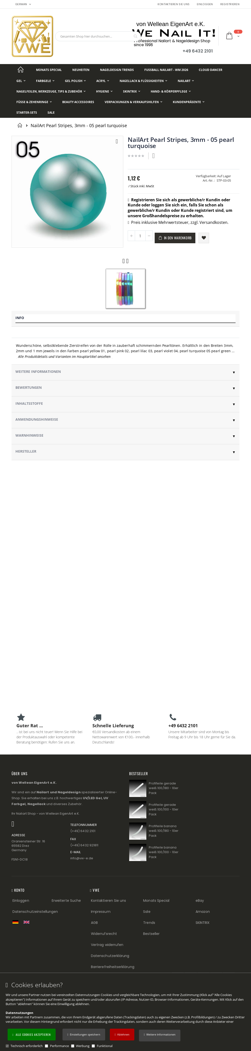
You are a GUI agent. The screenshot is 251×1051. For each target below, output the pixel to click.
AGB (94, 922)
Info (19, 317)
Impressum (101, 911)
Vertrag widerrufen (107, 944)
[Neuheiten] (80, 70)
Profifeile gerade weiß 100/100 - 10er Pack (163, 809)
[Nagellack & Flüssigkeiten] (143, 81)
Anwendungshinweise (36, 419)
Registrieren (229, 4)
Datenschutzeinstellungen (35, 911)
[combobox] (98, 36)
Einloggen (205, 4)
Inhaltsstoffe (29, 403)
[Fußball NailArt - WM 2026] (166, 70)
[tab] (125, 319)
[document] (126, 1015)
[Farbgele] (45, 81)
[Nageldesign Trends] (117, 70)
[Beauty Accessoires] (78, 102)
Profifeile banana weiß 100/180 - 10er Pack (163, 831)
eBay (200, 900)
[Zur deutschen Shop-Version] (17, 922)
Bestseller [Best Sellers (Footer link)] (151, 933)
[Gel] (21, 81)
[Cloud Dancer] (210, 70)
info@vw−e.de (81, 858)
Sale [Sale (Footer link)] (146, 911)
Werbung (82, 1046)
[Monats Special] (49, 70)
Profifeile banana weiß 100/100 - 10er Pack (163, 852)
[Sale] (51, 112)
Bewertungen (28, 387)
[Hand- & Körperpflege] (171, 91)
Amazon (203, 911)
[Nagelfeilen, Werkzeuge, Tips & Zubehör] (51, 91)
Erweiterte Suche (66, 900)
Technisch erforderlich (27, 1046)
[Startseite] (21, 70)
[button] (159, 1035)
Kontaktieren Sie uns (174, 4)
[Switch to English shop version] (28, 922)
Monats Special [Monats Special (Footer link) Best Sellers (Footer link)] (156, 900)
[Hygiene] (104, 91)
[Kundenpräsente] (188, 102)
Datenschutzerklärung (110, 955)
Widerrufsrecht (104, 933)
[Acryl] (102, 81)
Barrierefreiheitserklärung (112, 966)
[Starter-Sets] (27, 112)
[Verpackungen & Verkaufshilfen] (133, 102)
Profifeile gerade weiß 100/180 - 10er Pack (163, 788)
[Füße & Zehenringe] (34, 102)
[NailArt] (186, 81)
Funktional (105, 1046)
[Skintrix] (131, 91)
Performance (59, 1046)
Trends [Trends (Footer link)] (149, 922)
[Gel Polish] (75, 81)
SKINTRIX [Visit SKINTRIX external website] (203, 922)
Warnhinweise (29, 435)
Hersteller (25, 451)
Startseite (21, 125)
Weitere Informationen (38, 371)
